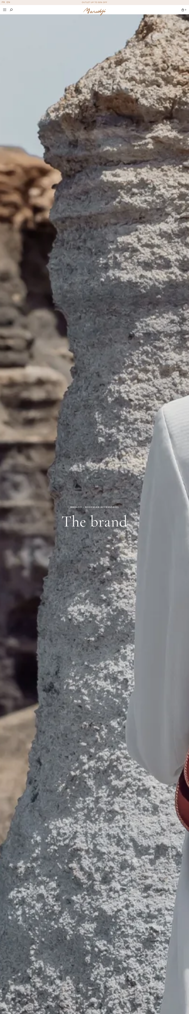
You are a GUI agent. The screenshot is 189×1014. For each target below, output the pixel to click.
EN (8, 2)
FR (3, 2)
